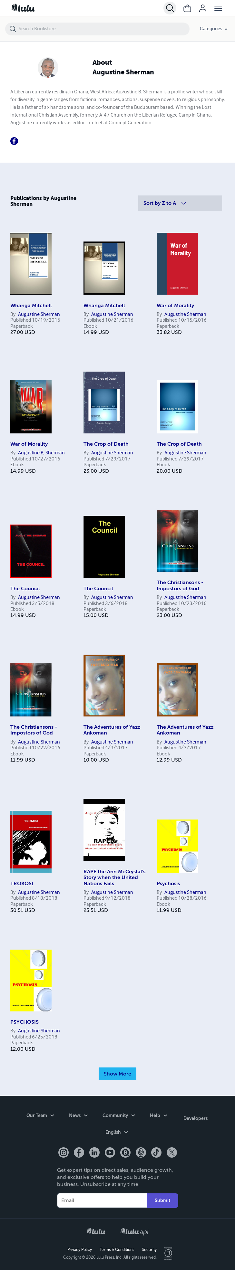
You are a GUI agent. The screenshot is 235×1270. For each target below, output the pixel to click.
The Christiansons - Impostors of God (180, 585)
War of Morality (175, 305)
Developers (195, 1116)
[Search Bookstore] (104, 29)
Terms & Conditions (117, 1249)
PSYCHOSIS (24, 1022)
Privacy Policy (79, 1249)
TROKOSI (21, 883)
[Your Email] (102, 1200)
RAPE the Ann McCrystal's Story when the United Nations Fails (114, 877)
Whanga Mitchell (31, 305)
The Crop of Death (106, 444)
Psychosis (168, 883)
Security (149, 1249)
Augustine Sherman (39, 315)
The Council (25, 589)
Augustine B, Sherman (41, 453)
